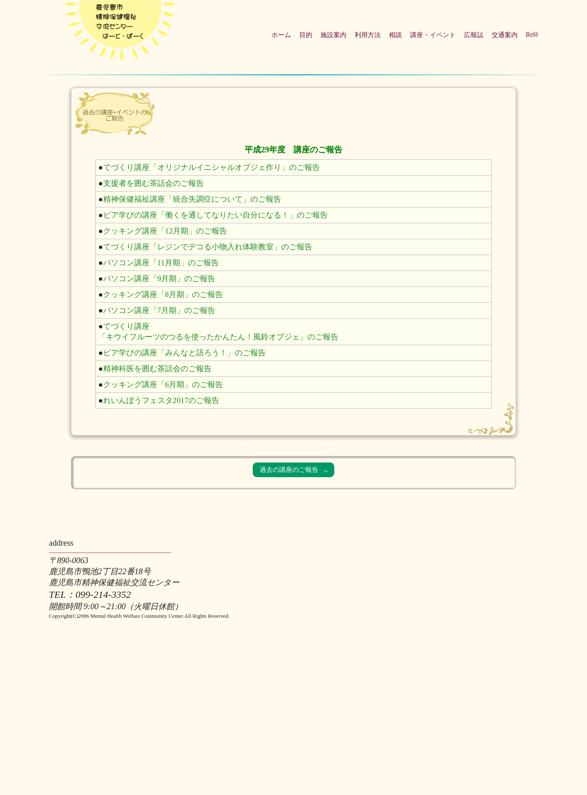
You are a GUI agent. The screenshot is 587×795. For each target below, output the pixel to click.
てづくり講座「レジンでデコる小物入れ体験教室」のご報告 (207, 246)
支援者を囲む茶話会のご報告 (153, 183)
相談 (395, 34)
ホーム (281, 34)
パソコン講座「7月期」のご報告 (159, 310)
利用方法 (368, 34)
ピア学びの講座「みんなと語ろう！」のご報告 (184, 352)
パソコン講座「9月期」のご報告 (159, 278)
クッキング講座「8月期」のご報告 (163, 294)
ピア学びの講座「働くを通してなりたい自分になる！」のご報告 (215, 215)
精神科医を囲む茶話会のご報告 (157, 368)
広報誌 (473, 34)
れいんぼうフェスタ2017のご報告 (161, 400)
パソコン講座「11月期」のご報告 (161, 262)
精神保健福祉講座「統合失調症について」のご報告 (192, 199)
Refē (532, 34)
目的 (305, 34)
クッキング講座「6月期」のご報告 (163, 384)
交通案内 (505, 34)
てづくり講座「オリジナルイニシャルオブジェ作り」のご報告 (211, 167)
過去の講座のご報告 (289, 469)
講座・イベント (433, 34)
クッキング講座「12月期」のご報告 (165, 231)
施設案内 (333, 34)
